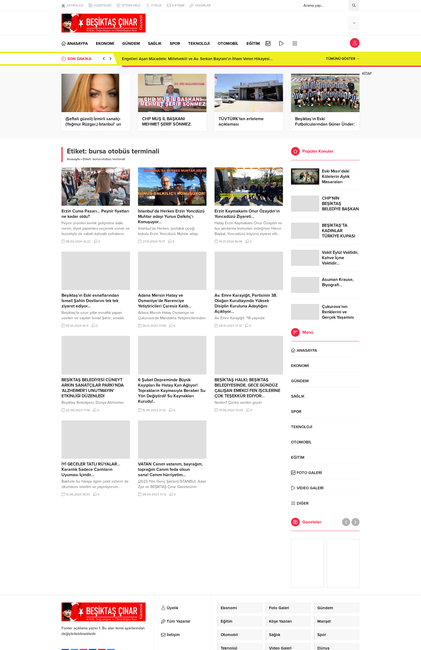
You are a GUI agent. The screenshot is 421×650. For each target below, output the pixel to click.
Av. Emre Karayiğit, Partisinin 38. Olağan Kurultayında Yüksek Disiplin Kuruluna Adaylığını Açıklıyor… (246, 303)
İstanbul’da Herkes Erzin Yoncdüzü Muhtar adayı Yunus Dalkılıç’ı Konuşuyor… (171, 216)
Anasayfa (73, 159)
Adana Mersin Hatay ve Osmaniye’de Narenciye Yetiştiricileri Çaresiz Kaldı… (164, 301)
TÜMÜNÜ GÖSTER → (343, 59)
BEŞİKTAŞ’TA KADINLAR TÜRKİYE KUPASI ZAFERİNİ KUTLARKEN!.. (338, 236)
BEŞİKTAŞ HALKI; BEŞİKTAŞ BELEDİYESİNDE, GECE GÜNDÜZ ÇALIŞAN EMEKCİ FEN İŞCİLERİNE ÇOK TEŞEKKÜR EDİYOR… (247, 388)
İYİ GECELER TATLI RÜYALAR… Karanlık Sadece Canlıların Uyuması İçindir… (90, 469)
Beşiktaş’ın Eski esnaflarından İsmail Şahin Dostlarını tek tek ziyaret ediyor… (90, 301)
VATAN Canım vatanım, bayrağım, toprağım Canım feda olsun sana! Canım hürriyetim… (170, 469)
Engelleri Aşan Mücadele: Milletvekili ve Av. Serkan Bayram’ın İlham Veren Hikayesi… (197, 58)
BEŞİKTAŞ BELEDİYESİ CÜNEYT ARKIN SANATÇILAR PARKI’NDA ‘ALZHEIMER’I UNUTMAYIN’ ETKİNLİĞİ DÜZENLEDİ (92, 388)
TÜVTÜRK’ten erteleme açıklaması (241, 121)
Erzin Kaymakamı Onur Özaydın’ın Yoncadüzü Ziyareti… (247, 213)
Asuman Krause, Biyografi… (338, 282)
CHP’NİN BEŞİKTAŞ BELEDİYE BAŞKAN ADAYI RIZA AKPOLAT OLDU (340, 209)
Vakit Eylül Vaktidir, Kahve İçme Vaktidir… (340, 258)
